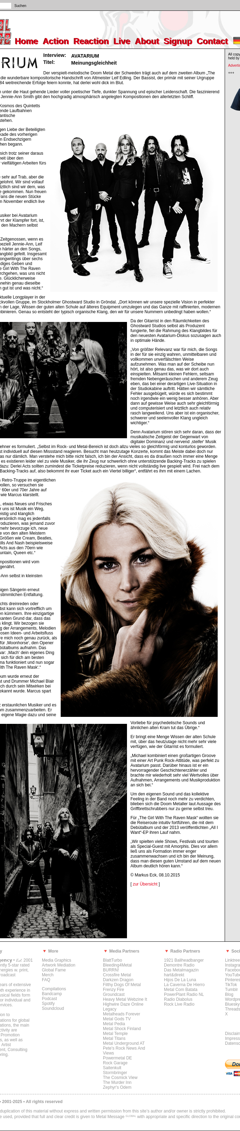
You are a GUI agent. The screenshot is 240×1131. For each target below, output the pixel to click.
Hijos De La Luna (180, 979)
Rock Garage (115, 1062)
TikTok (231, 984)
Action (56, 41)
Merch (47, 974)
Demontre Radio (179, 965)
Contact (212, 41)
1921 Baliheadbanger (184, 960)
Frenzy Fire (113, 989)
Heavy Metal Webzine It (125, 999)
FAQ (46, 979)
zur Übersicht (145, 884)
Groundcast (114, 994)
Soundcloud (53, 1008)
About (147, 41)
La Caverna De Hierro (184, 984)
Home (27, 41)
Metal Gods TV (117, 1018)
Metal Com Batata (180, 989)
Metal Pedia (114, 1023)
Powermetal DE (117, 1058)
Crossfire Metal (117, 974)
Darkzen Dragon (118, 979)
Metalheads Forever (121, 1014)
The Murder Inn (117, 1082)
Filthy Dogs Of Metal (122, 984)
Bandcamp (52, 993)
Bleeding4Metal (117, 965)
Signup (178, 41)
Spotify (48, 1003)
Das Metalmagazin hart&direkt (181, 972)
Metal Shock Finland (122, 1028)
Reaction (91, 41)
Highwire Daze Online (123, 1004)
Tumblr (231, 989)
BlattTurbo (112, 960)
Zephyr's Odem (117, 1087)
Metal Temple (115, 1033)
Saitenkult (112, 1067)
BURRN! (111, 970)
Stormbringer (115, 1072)
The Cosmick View (120, 1077)
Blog (229, 994)
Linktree (232, 960)
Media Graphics (56, 960)
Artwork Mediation (58, 965)
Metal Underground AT (124, 1043)
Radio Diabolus (178, 999)
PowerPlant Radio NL (184, 994)
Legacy (110, 1009)
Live (122, 41)
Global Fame (54, 970)
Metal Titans (114, 1038)
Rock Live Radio (179, 1004)
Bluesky (232, 1004)
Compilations (54, 988)
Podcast (49, 998)
